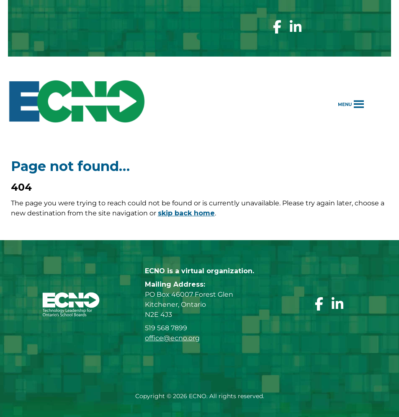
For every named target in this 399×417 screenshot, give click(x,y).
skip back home (186, 213)
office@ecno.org (172, 338)
